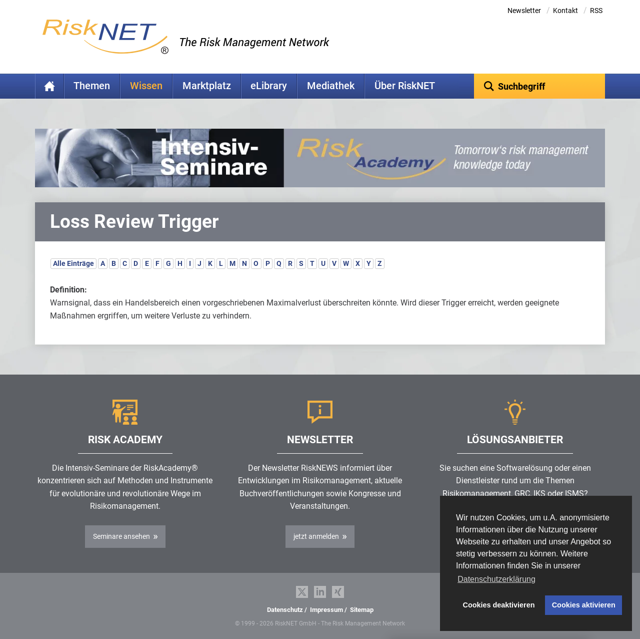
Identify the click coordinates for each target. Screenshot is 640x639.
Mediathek (330, 86)
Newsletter (524, 11)
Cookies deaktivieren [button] (499, 605)
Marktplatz (206, 86)
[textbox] (540, 86)
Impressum (326, 609)
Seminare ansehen (121, 536)
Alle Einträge (73, 263)
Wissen (146, 86)
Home (49, 86)
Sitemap (362, 609)
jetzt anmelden (316, 536)
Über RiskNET (404, 86)
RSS (596, 11)
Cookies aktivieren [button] (584, 605)
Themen (92, 86)
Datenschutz (285, 609)
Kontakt (565, 11)
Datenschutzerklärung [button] (497, 579)
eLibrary (268, 86)
